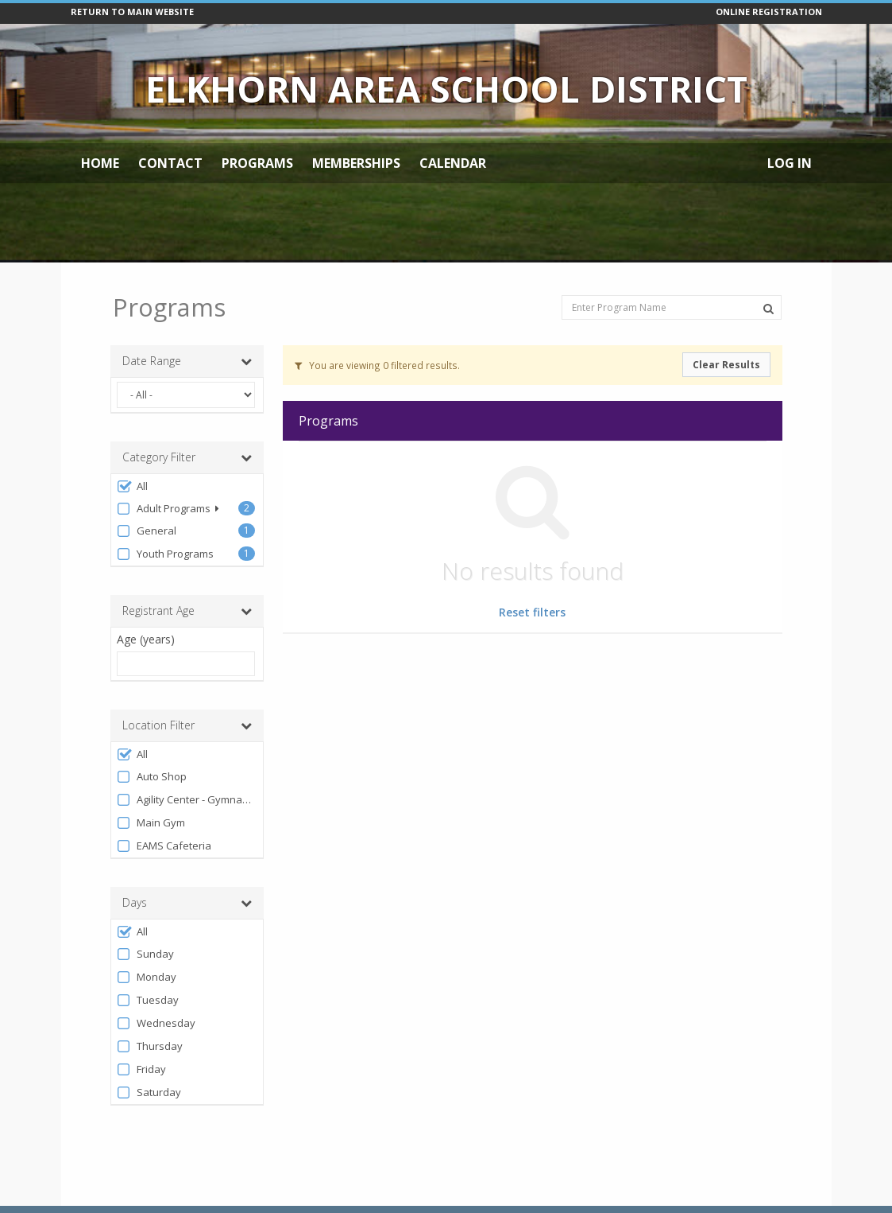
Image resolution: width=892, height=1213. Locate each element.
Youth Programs (165, 554)
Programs (257, 163)
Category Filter (187, 457)
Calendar (452, 163)
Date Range (187, 361)
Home (100, 163)
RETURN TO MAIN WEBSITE (132, 11)
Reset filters (532, 612)
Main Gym (151, 822)
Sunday (145, 954)
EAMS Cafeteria (164, 845)
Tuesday (148, 1000)
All (132, 486)
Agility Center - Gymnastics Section (186, 799)
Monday (146, 977)
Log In (789, 163)
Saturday (149, 1092)
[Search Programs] (768, 308)
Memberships (356, 163)
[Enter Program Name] (672, 307)
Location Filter (187, 725)
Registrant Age (187, 611)
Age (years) (146, 639)
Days (187, 903)
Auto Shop (152, 776)
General (146, 530)
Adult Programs (168, 508)
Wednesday (156, 1023)
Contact (170, 163)
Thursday (150, 1046)
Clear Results (726, 364)
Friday (141, 1069)
